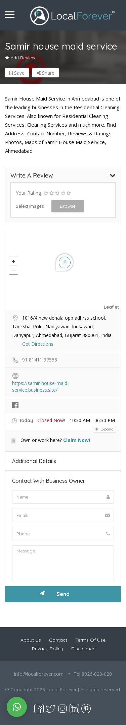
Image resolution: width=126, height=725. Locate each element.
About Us (30, 640)
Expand (104, 429)
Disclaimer (82, 649)
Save (17, 73)
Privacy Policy (47, 649)
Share (45, 73)
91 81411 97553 (39, 359)
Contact (58, 640)
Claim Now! (76, 440)
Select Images (30, 206)
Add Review (20, 57)
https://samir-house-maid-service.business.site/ (40, 383)
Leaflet (111, 307)
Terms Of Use (90, 640)
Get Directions (37, 344)
